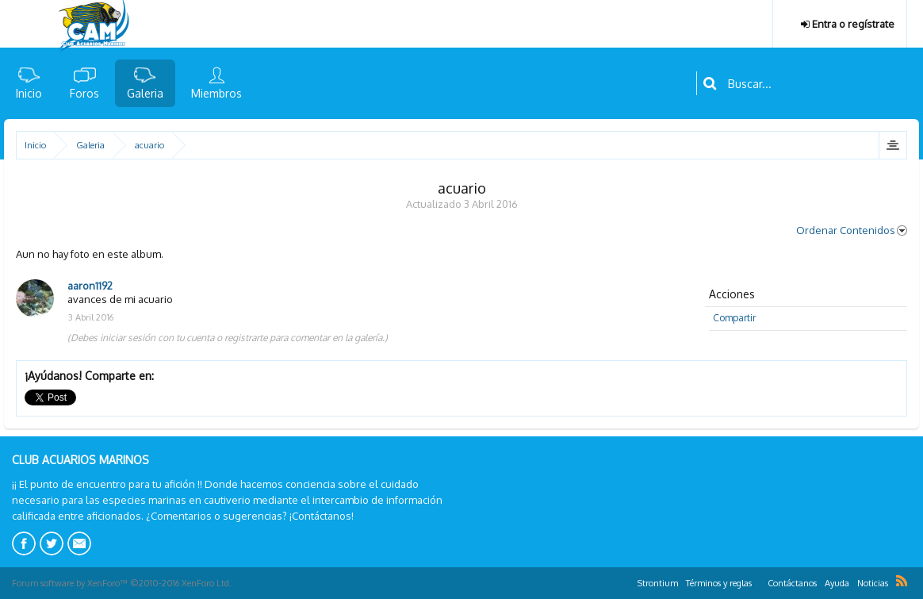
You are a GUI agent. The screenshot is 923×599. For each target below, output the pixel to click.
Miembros (216, 93)
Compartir (734, 318)
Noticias (872, 583)
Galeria (145, 93)
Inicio (29, 93)
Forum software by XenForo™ (122, 583)
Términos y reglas (719, 583)
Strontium (658, 583)
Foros (84, 93)
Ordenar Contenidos (851, 230)
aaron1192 (90, 285)
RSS (901, 580)
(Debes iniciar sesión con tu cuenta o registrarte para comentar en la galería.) (227, 338)
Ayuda (837, 583)
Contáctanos (792, 583)
